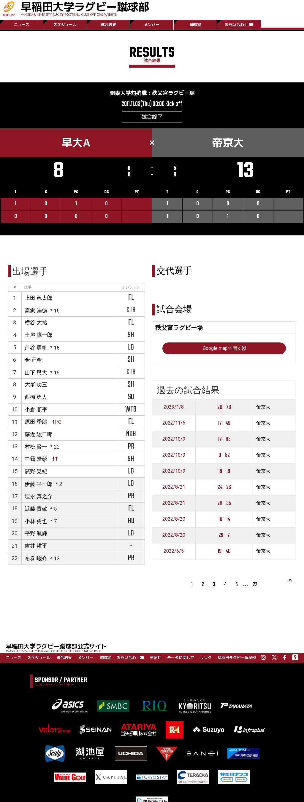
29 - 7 (224, 535)
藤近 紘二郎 (39, 434)
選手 (27, 287)
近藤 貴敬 (36, 509)
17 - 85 (224, 439)
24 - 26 (224, 487)
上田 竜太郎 (39, 298)
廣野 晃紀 (36, 471)
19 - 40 (224, 551)
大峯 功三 (36, 384)
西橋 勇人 (36, 397)
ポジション (131, 287)
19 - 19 (224, 471)
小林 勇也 (36, 521)
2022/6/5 (174, 551)
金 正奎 (33, 360)
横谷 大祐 (36, 322)
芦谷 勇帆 (36, 348)
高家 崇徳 (36, 310)
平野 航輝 (36, 533)
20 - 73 (224, 407)
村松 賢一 (36, 447)
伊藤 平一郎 (39, 484)
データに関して (180, 657)
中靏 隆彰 (36, 459)
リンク (206, 657)
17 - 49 (224, 423)
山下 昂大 (36, 372)
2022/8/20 (173, 519)
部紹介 (155, 657)
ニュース (21, 24)
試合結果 (108, 24)
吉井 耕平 (36, 546)
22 (255, 584)
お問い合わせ (239, 24)
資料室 (195, 24)
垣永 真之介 (39, 496)
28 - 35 (224, 503)
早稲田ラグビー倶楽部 (237, 657)
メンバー (151, 24)
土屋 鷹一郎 (39, 335)
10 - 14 (224, 519)
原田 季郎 (36, 422)
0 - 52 (224, 455)
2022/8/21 (173, 487)
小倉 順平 (36, 409)
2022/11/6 (173, 423)
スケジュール (65, 24)
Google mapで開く (224, 348)
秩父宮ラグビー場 (173, 93)
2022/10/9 (173, 439)
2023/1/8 (174, 407)
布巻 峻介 (36, 558)
